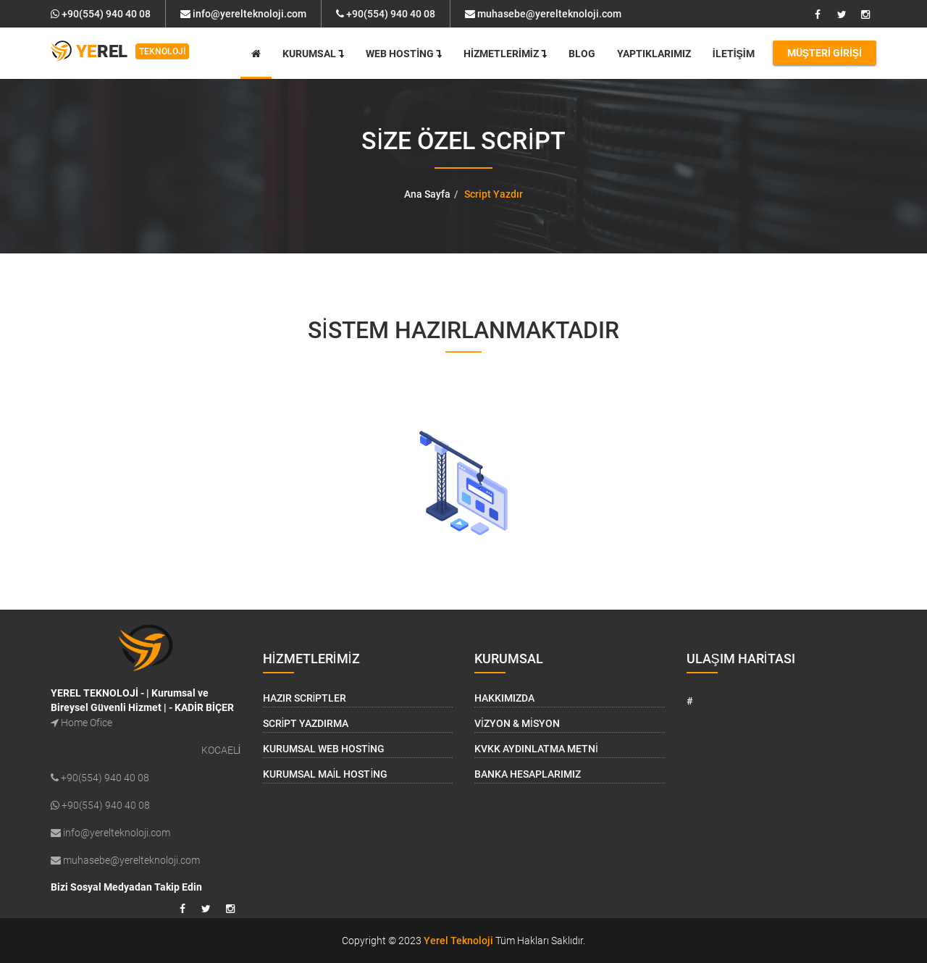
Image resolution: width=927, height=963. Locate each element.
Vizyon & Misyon (517, 723)
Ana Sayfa (427, 194)
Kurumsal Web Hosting (324, 748)
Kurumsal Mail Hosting (325, 774)
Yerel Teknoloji (458, 940)
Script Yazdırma (306, 723)
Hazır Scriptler (305, 698)
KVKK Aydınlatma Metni (536, 748)
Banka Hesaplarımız (527, 774)
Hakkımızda (504, 698)
